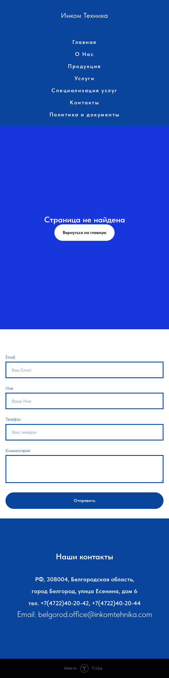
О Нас (84, 54)
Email (10, 357)
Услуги (84, 78)
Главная (84, 42)
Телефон (13, 419)
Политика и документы (84, 114)
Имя (9, 388)
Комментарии (17, 450)
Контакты (84, 102)
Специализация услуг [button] (84, 90)
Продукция (84, 66)
